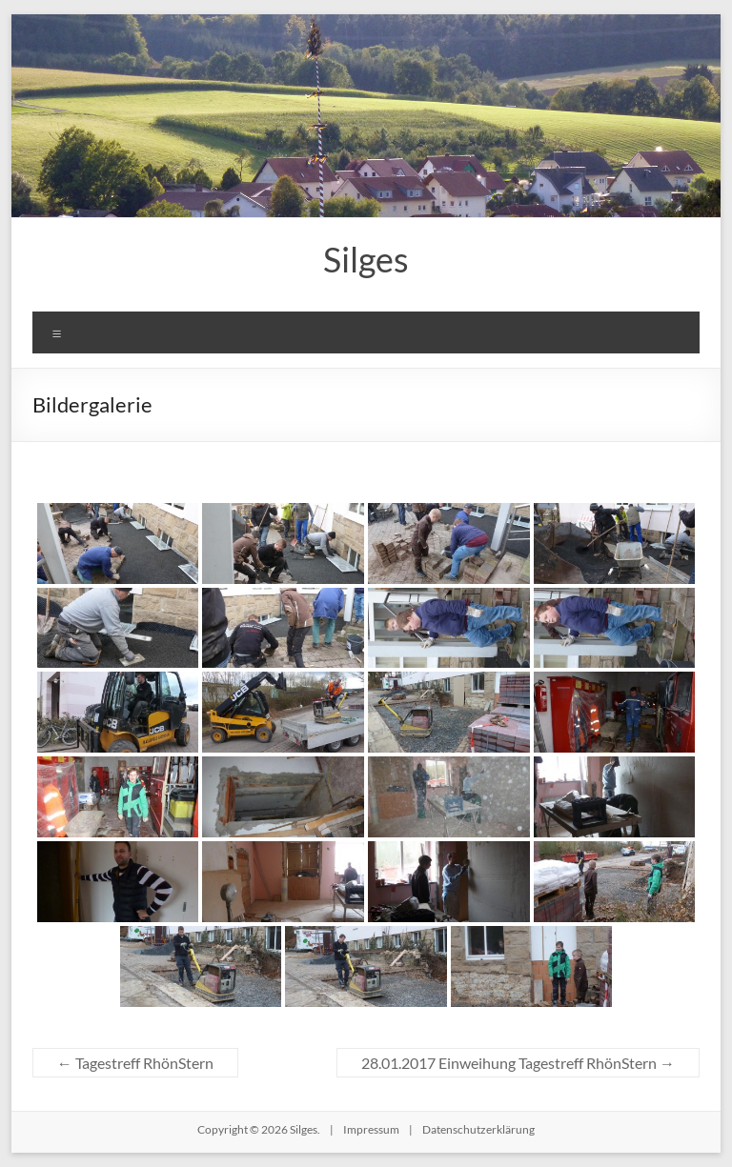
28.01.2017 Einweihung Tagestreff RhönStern (518, 1063)
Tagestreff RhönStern (135, 1063)
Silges (366, 259)
